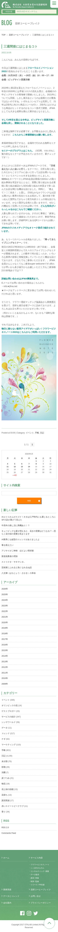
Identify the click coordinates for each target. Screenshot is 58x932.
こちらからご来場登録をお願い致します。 (33, 134)
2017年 (5, 639)
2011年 (5, 673)
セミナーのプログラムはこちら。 (18, 150)
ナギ (4, 739)
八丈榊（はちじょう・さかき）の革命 (19, 573)
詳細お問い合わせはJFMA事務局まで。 (21, 278)
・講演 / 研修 (34, 878)
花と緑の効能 (8, 789)
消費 (4, 772)
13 (22, 467)
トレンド (6, 733)
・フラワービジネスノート (39, 864)
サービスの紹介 (9, 717)
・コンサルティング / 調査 (39, 871)
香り (4, 812)
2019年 (5, 628)
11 (8, 467)
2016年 (5, 645)
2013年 (5, 662)
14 (29, 467)
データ (5, 728)
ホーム (6, 858)
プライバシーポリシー (41, 903)
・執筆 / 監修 (34, 881)
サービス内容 (37, 858)
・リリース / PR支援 (37, 885)
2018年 (5, 633)
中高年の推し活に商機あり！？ (16, 525)
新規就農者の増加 (10, 556)
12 (15, 467)
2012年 (5, 667)
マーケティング (9, 745)
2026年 (5, 589)
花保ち (5, 795)
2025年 (5, 594)
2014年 (5, 656)
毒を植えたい (8, 545)
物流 (4, 784)
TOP (4, 35)
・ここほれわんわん (36, 868)
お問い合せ (36, 896)
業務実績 (7, 890)
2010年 (5, 678)
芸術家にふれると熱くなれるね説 (17, 567)
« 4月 (15, 475)
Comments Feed (9, 833)
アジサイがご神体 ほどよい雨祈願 (18, 551)
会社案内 (7, 903)
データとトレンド (11, 896)
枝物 (4, 767)
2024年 (5, 600)
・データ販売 (34, 874)
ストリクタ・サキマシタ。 (14, 562)
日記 (42, 433)
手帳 (37, 433)
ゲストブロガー (9, 711)
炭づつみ (6, 778)
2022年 (5, 611)
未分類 (5, 761)
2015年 (5, 650)
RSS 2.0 (5, 827)
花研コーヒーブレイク (19, 35)
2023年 (5, 606)
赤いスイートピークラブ (13, 806)
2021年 (5, 617)
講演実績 (6, 800)
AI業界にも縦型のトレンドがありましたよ (21, 539)
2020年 (5, 622)
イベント (30, 433)
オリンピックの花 (10, 705)
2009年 (5, 684)
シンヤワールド (9, 722)
